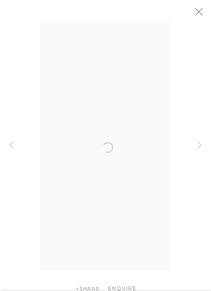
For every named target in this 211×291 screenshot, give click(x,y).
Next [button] (199, 145)
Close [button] (204, 14)
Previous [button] (11, 145)
